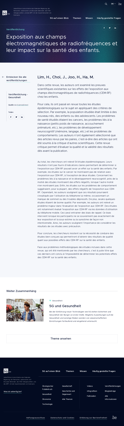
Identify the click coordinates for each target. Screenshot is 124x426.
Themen (77, 18)
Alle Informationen (111, 397)
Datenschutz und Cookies (62, 418)
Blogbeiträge (110, 391)
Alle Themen (67, 399)
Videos (90, 386)
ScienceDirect (22, 105)
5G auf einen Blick (59, 18)
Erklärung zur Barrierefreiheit (93, 418)
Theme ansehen (60, 338)
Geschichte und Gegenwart (68, 392)
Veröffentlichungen (111, 386)
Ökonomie (46, 399)
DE (112, 4)
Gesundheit (14, 97)
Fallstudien (91, 396)
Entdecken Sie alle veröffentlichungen (16, 79)
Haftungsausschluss (35, 418)
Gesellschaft (67, 386)
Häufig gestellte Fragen (109, 18)
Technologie (47, 404)
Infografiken (92, 391)
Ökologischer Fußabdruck (47, 387)
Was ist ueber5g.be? (13, 391)
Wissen (89, 18)
